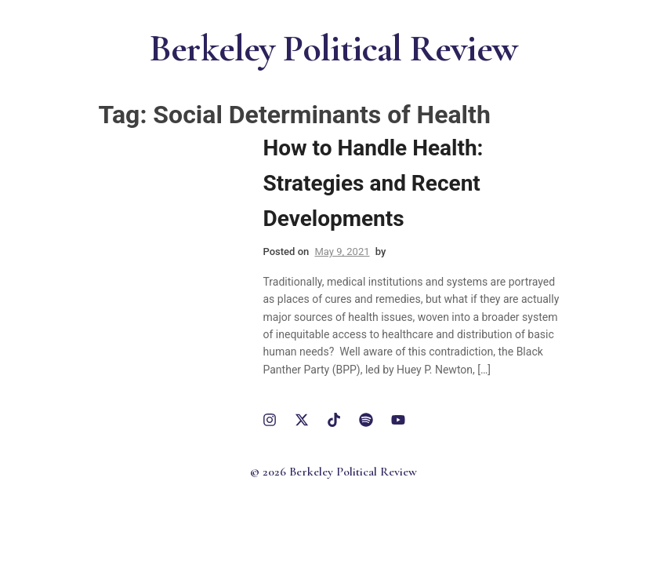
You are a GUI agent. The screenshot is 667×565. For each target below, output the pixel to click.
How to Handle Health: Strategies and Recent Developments (373, 183)
